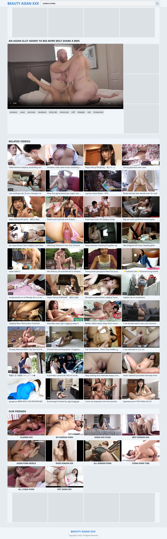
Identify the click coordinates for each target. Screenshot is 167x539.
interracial (64, 112)
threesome (98, 112)
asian (22, 112)
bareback (42, 112)
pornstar (31, 112)
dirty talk (53, 112)
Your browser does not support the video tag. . (65, 76)
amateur (13, 112)
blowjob (81, 112)
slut (89, 112)
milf (73, 112)
